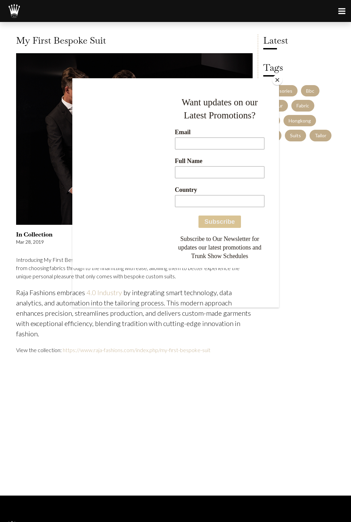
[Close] (277, 80)
